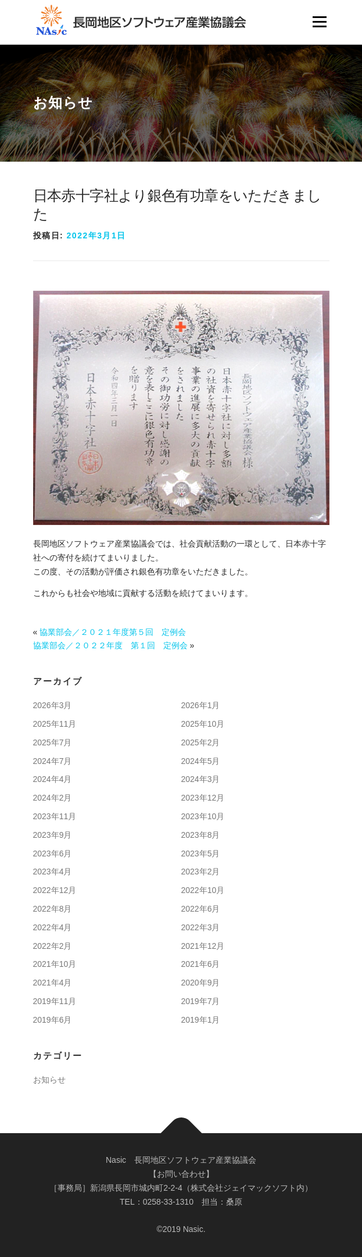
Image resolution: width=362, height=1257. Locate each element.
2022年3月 (200, 927)
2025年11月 (55, 724)
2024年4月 (52, 779)
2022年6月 (200, 908)
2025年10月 (203, 724)
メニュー (319, 21)
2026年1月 (200, 705)
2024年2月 (52, 797)
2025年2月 (200, 742)
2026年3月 (52, 705)
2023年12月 (203, 797)
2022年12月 (55, 890)
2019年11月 (55, 1001)
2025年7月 (52, 742)
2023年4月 (52, 871)
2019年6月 (52, 1019)
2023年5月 (200, 853)
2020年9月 (200, 982)
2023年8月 (200, 835)
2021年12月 (203, 946)
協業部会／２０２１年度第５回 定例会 (113, 632)
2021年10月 (55, 964)
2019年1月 (200, 1019)
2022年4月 (52, 927)
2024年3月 (200, 779)
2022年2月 (52, 946)
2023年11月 (55, 816)
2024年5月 (200, 761)
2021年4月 (52, 982)
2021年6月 (200, 964)
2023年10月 (203, 816)
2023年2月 (200, 871)
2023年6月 (52, 853)
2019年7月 (200, 1001)
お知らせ (49, 1079)
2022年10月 (203, 890)
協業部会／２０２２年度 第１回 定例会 (110, 645)
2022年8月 (52, 908)
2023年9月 (52, 835)
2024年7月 (52, 761)
